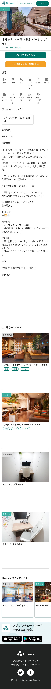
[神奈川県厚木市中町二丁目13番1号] (25, 300)
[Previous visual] (4, 21)
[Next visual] (46, 21)
